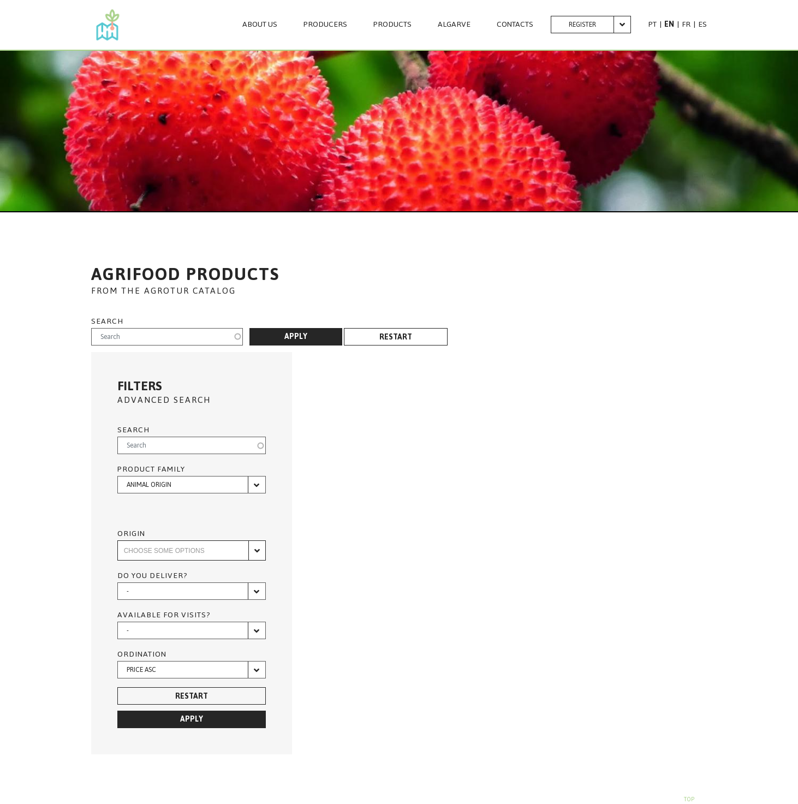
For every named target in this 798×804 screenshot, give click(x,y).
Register (582, 24)
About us (259, 24)
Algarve (454, 24)
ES (702, 24)
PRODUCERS (325, 24)
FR (686, 24)
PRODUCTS (392, 24)
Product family (151, 469)
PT (652, 24)
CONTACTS (515, 24)
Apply (295, 336)
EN (669, 24)
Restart (395, 337)
